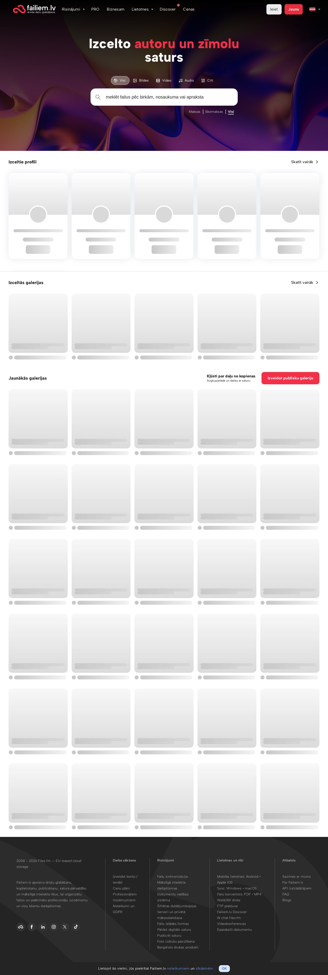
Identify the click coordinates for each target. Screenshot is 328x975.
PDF (247, 894)
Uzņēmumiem (124, 900)
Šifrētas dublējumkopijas (177, 906)
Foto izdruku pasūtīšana (176, 941)
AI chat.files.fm (229, 918)
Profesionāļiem (125, 894)
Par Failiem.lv (292, 882)
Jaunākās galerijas (28, 378)
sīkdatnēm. (205, 968)
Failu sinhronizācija (172, 877)
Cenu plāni (121, 888)
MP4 (258, 894)
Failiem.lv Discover (232, 912)
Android (253, 877)
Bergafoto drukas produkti (178, 947)
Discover (168, 9)
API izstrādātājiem (297, 888)
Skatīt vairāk (302, 161)
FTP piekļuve (227, 906)
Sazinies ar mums (296, 877)
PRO (95, 9)
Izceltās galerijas (26, 282)
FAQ (285, 894)
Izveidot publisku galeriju (290, 378)
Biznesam (115, 9)
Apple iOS (225, 882)
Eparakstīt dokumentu (234, 930)
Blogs (286, 900)
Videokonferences (231, 924)
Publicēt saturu (169, 935)
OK (224, 968)
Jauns (293, 9)
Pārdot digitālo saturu (174, 930)
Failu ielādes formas (173, 924)
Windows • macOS (241, 888)
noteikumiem (178, 968)
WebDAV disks (228, 900)
